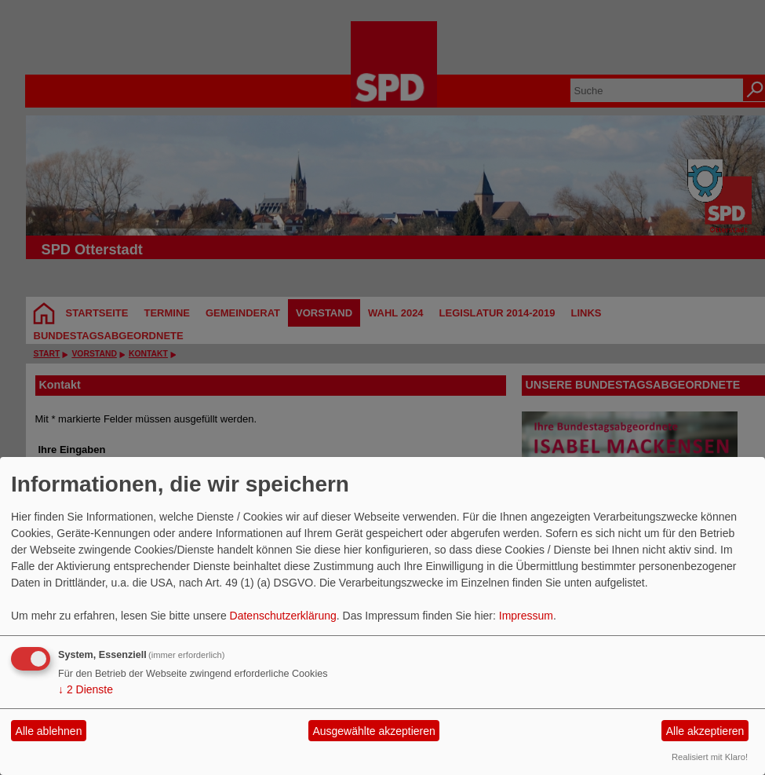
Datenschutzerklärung (283, 615)
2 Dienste (85, 689)
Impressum (526, 615)
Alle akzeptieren (705, 731)
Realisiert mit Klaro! (710, 757)
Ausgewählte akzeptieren (373, 731)
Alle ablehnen (49, 731)
